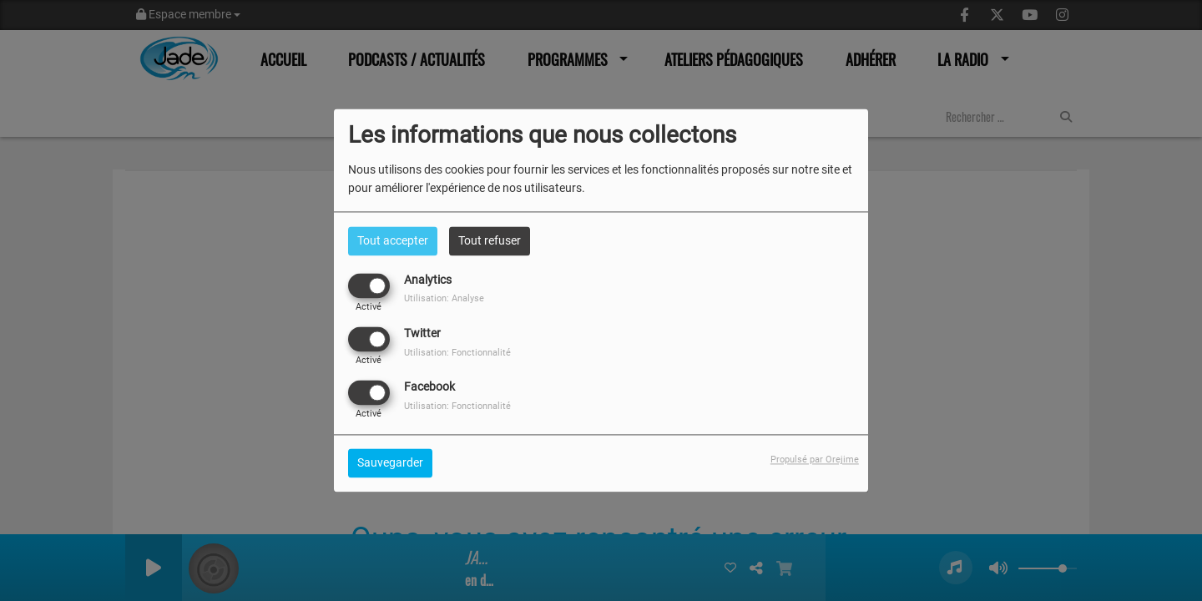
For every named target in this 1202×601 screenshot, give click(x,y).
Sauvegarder (390, 463)
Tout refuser (489, 240)
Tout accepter (392, 240)
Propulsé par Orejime (814, 460)
